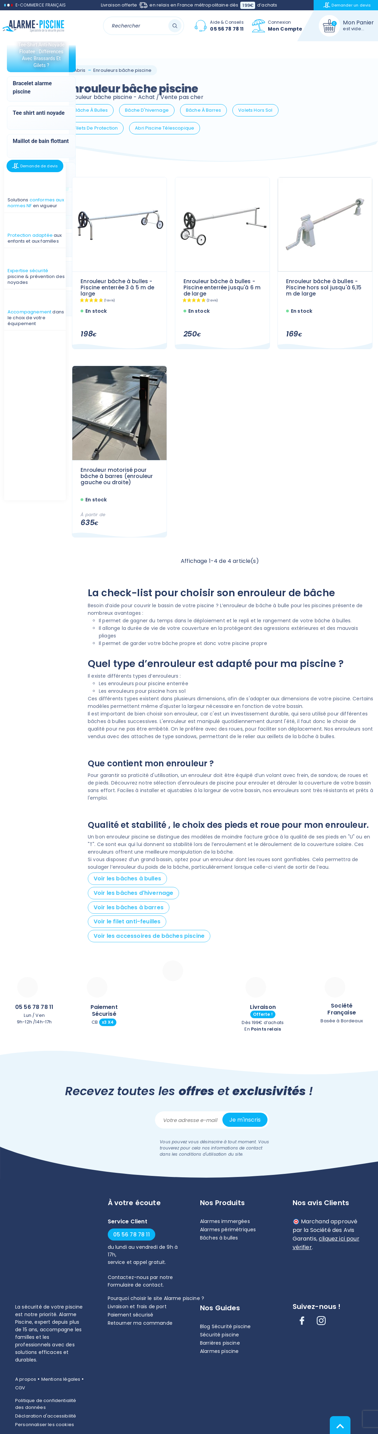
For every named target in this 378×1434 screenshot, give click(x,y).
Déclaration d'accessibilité (45, 1416)
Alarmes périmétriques (228, 1229)
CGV (20, 1388)
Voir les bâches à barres (129, 907)
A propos (25, 1379)
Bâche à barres (203, 110)
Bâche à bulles (91, 110)
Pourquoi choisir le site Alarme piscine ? (156, 1298)
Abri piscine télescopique (164, 128)
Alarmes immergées (225, 1221)
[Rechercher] (143, 25)
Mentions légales (61, 1379)
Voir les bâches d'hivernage (133, 893)
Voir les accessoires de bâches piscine (149, 936)
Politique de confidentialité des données (45, 1404)
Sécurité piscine (219, 1334)
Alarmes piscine (219, 1351)
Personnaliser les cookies (44, 1424)
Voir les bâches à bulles (127, 878)
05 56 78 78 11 (34, 1007)
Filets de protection (96, 128)
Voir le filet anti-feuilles (127, 921)
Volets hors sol (255, 110)
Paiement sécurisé (131, 1314)
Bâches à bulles (219, 1237)
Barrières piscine (220, 1342)
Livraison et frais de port (137, 1306)
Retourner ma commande (140, 1323)
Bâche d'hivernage (147, 110)
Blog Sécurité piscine (225, 1326)
